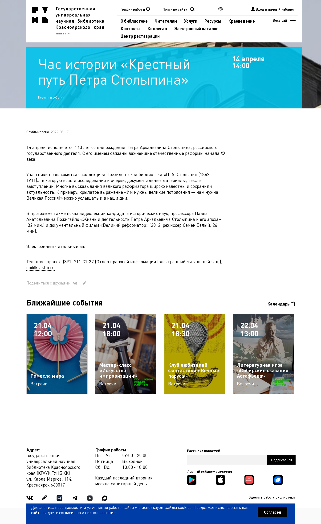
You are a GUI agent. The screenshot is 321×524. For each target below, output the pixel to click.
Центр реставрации (140, 36)
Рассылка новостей (203, 450)
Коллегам (157, 28)
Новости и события (51, 97)
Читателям (166, 21)
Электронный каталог (196, 28)
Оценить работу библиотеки (271, 497)
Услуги (190, 21)
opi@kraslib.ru (40, 267)
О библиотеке (134, 21)
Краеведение (241, 21)
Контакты (130, 28)
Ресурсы (212, 21)
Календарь (281, 304)
